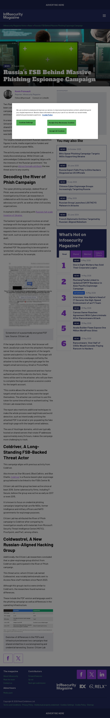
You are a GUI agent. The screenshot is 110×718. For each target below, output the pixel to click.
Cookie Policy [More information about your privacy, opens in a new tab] (47, 115)
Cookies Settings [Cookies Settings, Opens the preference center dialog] (26, 122)
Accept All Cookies (56, 131)
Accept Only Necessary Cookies (61, 123)
